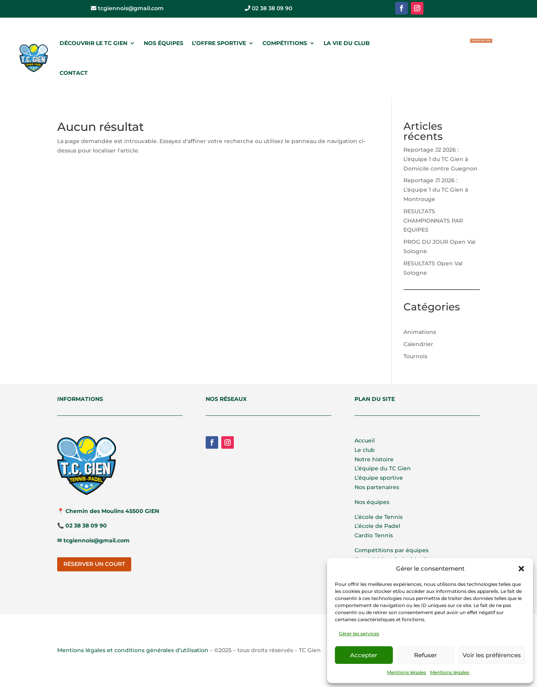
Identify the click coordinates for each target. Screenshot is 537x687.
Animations (419, 331)
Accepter (363, 655)
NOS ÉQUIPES (163, 43)
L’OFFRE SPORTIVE (219, 43)
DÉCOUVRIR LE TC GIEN (93, 43)
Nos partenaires (376, 487)
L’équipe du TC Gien (382, 468)
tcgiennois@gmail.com (127, 8)
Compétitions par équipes (391, 550)
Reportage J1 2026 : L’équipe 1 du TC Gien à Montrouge (435, 190)
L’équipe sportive (378, 477)
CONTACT (74, 72)
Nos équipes (371, 502)
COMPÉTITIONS (284, 43)
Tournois (415, 356)
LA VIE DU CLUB (347, 43)
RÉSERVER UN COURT (481, 40)
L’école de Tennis (378, 516)
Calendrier (418, 344)
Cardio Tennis (373, 535)
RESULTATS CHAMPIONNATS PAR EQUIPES (433, 221)
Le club (364, 449)
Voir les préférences (492, 655)
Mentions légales (406, 672)
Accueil (364, 440)
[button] (521, 569)
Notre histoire (374, 459)
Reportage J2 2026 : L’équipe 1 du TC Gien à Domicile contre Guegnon (440, 159)
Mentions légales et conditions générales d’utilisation (132, 650)
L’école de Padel (377, 525)
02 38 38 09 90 (268, 8)
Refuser (425, 655)
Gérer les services (359, 633)
